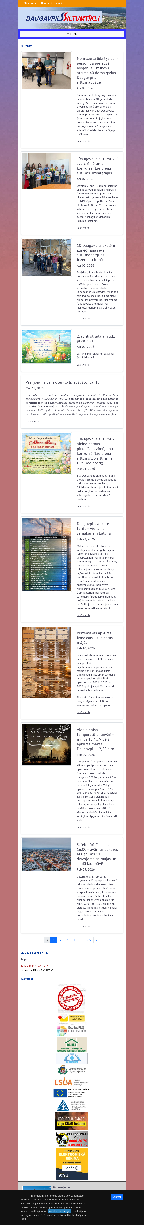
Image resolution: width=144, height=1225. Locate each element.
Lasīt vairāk (83, 141)
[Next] (96, 940)
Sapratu (117, 1197)
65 (89, 940)
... (81, 940)
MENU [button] (72, 34)
